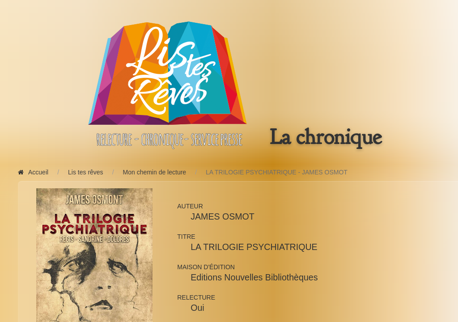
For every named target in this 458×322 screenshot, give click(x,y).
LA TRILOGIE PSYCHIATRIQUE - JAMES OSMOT (277, 172)
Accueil (33, 172)
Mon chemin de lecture (155, 172)
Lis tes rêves (85, 172)
